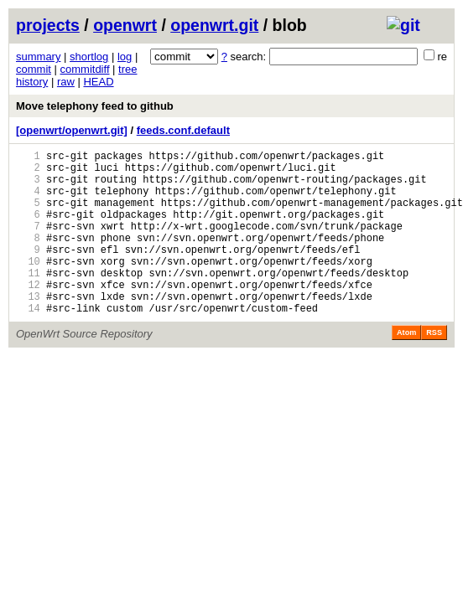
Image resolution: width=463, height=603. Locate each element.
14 (28, 343)
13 (28, 329)
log (124, 56)
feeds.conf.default (183, 130)
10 (28, 286)
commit (33, 69)
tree (127, 69)
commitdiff (85, 69)
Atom (406, 367)
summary (38, 56)
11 (28, 300)
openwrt (125, 25)
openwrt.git (214, 25)
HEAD (98, 81)
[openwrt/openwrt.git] (71, 130)
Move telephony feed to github (95, 106)
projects (48, 25)
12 (28, 314)
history (32, 81)
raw (66, 81)
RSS (434, 367)
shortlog (89, 56)
